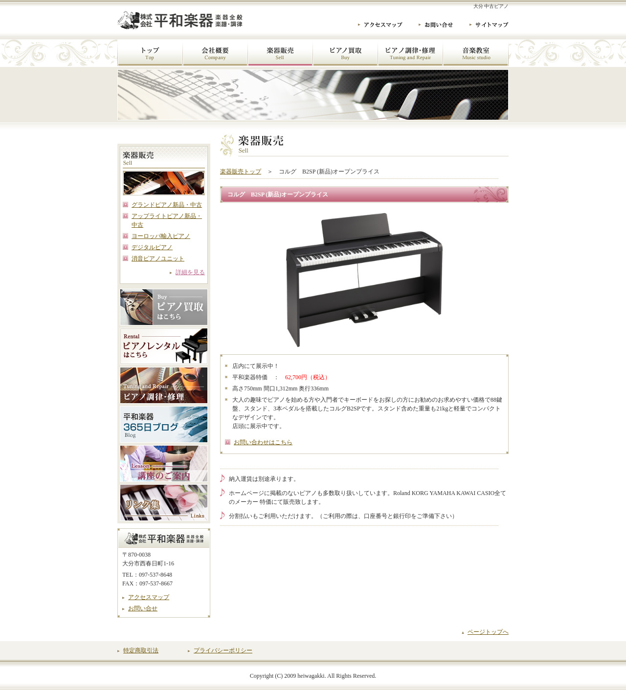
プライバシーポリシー (223, 650)
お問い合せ (142, 608)
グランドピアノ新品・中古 (167, 204)
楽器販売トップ (240, 171)
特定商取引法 (140, 650)
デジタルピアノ (152, 247)
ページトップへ (488, 631)
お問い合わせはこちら (263, 442)
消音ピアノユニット (158, 258)
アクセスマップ (148, 597)
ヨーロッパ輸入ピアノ (161, 236)
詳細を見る (190, 272)
